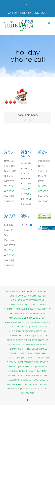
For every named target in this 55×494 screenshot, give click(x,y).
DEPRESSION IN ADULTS (20, 335)
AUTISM (41, 318)
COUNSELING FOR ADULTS (21, 304)
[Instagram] (27, 225)
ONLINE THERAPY (30, 388)
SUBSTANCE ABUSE (19, 326)
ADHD (34, 309)
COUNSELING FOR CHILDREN (31, 296)
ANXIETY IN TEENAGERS (33, 313)
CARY (19, 375)
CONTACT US (27, 393)
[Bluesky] (31, 225)
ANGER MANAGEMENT (37, 322)
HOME (11, 296)
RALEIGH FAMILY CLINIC (36, 375)
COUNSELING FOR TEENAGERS (27, 300)
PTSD (33, 318)
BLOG (44, 388)
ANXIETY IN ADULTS (19, 318)
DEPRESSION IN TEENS (33, 331)
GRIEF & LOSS (23, 309)
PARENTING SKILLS (14, 322)
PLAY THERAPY (27, 366)
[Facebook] (22, 225)
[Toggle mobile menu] (49, 22)
